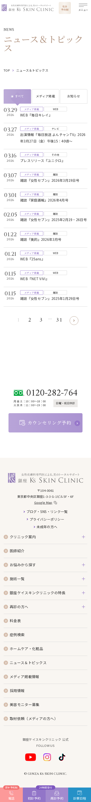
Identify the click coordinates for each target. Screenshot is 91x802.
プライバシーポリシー (47, 519)
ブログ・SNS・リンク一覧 (47, 511)
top (7, 70)
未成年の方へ (47, 526)
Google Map (43, 502)
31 (59, 320)
